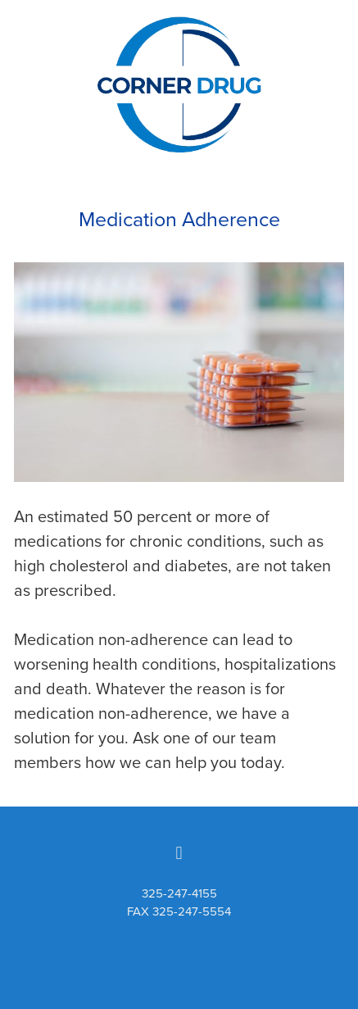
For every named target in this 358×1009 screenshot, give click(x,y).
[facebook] (179, 852)
